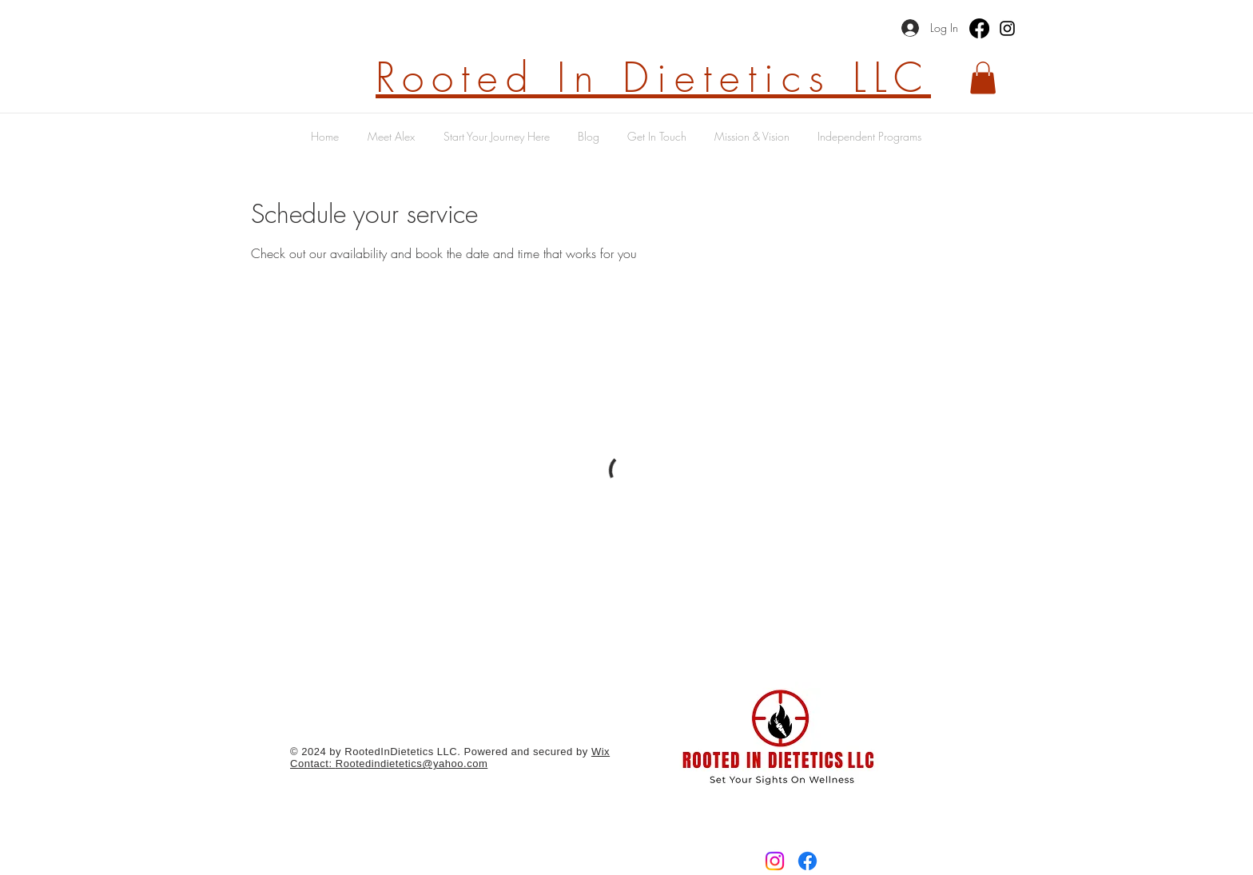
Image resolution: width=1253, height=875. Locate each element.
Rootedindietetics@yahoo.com (412, 764)
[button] (982, 78)
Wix (600, 752)
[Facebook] (979, 28)
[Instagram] (1007, 28)
